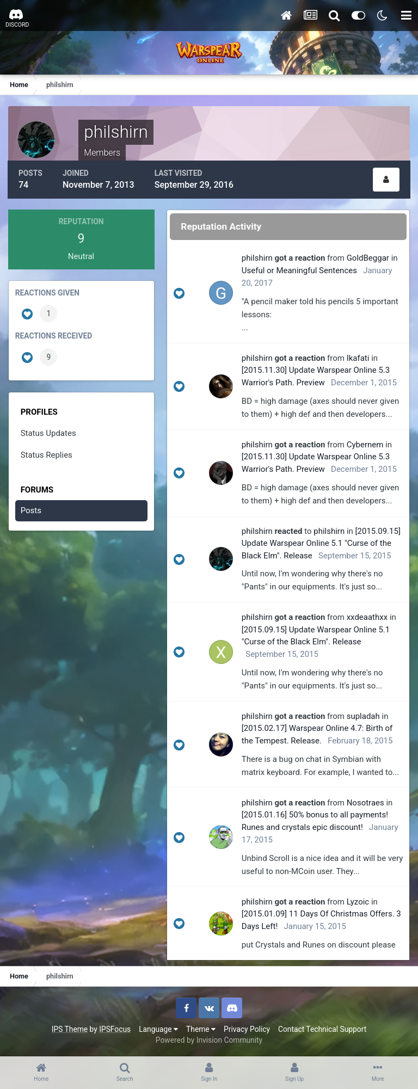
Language (158, 1028)
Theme (201, 1028)
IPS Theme (70, 1028)
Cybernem (365, 443)
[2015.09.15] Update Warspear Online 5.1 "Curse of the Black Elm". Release (321, 542)
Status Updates (48, 432)
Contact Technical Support (322, 1028)
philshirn (257, 257)
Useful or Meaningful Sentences (300, 270)
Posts (31, 510)
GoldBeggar (368, 257)
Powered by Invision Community (209, 1039)
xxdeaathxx (368, 617)
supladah (363, 716)
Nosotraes (366, 802)
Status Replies (46, 454)
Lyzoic (358, 901)
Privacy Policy (247, 1028)
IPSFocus (115, 1028)
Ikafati (358, 357)
